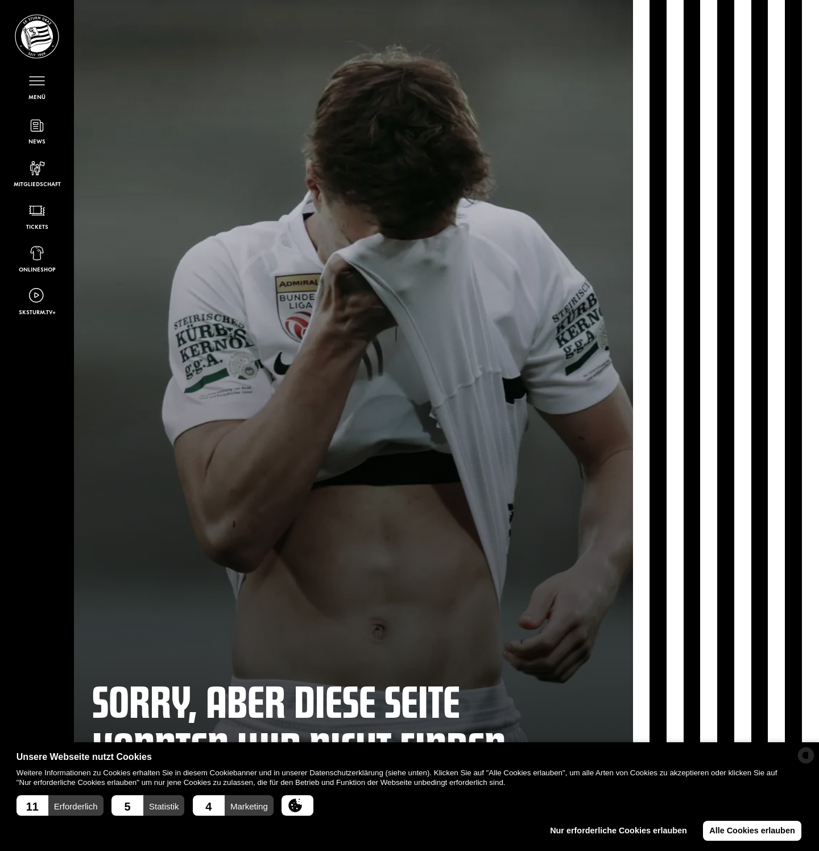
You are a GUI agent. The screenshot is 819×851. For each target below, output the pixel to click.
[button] (60, 805)
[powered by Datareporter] (806, 755)
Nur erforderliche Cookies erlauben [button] (618, 830)
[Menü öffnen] (37, 86)
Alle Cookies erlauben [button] (752, 830)
